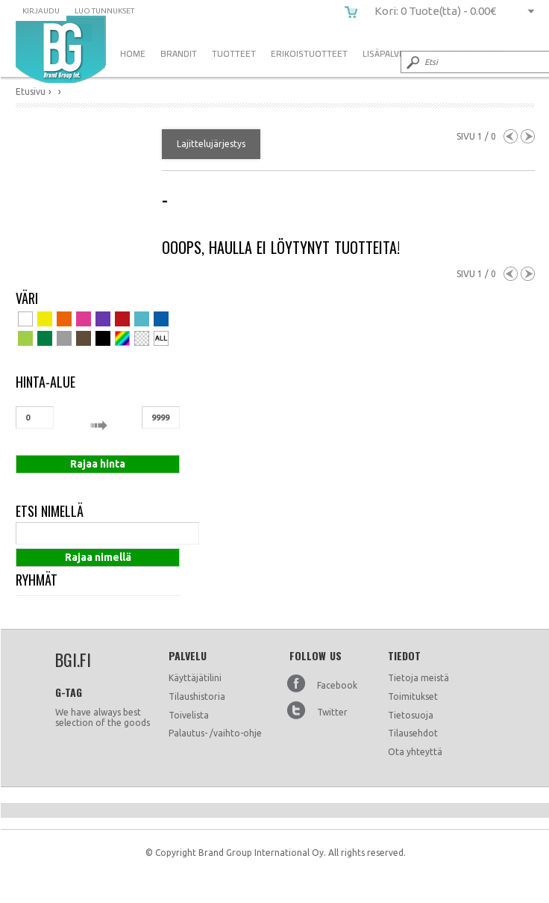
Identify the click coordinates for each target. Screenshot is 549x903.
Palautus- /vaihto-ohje (215, 733)
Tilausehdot (413, 733)
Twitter (332, 712)
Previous (510, 136)
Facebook (337, 685)
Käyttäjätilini (195, 678)
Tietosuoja (410, 715)
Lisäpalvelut (391, 53)
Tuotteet (234, 53)
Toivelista (189, 715)
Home (132, 53)
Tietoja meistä (418, 678)
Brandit (178, 53)
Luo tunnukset (104, 11)
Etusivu (31, 91)
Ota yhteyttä (415, 752)
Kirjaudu (41, 11)
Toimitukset (413, 696)
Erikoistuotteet (309, 53)
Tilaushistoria (197, 696)
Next (528, 136)
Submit (411, 62)
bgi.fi (61, 49)
